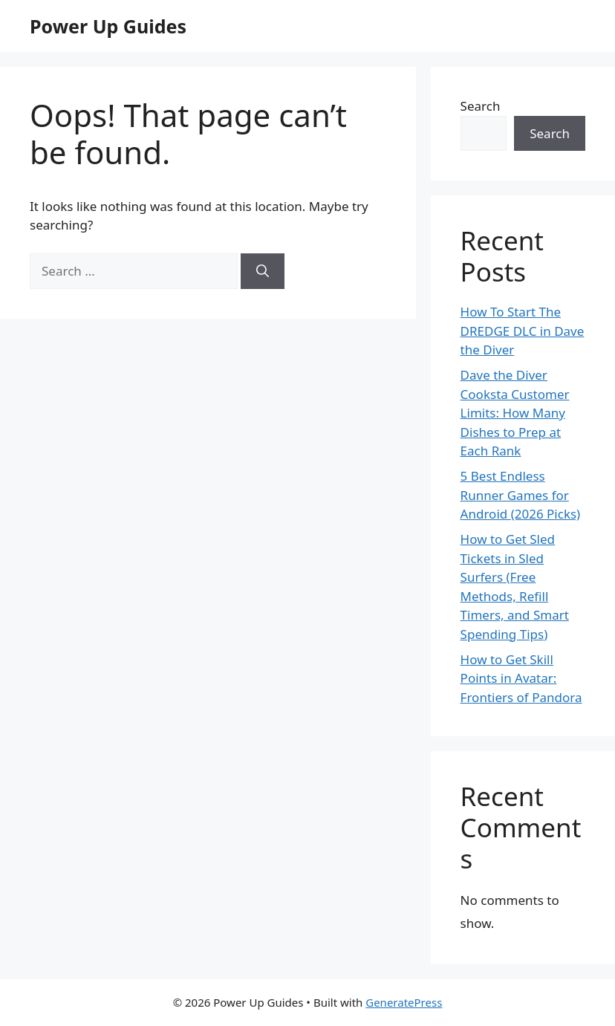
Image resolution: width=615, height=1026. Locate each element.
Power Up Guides (108, 26)
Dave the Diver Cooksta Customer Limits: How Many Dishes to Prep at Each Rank (515, 412)
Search (481, 105)
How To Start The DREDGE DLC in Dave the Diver (523, 330)
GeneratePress (403, 1002)
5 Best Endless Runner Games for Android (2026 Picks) (521, 494)
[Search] (262, 271)
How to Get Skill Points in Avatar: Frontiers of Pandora (521, 678)
